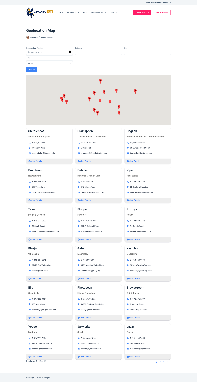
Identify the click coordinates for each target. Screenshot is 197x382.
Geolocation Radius (34, 48)
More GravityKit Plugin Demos (158, 2)
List (61, 12)
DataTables (73, 12)
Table (113, 12)
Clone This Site (142, 12)
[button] (62, 100)
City (125, 48)
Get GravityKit (162, 12)
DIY (85, 12)
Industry (78, 48)
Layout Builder (99, 12)
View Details (36, 161)
